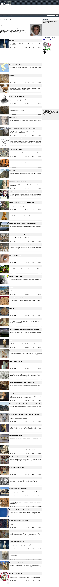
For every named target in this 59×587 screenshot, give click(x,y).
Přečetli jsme (51, 113)
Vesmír (50, 114)
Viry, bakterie (53, 114)
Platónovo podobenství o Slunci (15, 255)
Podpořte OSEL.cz (31, 15)
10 (39, 71)
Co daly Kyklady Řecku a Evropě (15, 64)
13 (39, 453)
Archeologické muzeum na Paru (15, 361)
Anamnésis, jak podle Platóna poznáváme (17, 181)
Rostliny (57, 113)
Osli (54, 112)
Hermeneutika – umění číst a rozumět (16, 96)
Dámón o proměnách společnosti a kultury (17, 350)
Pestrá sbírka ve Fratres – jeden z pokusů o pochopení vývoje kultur (22, 128)
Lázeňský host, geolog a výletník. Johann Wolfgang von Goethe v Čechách (24, 191)
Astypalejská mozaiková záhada (15, 149)
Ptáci (54, 113)
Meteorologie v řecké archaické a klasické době (18, 393)
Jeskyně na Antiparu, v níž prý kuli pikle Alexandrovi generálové (22, 382)
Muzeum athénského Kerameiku (15, 435)
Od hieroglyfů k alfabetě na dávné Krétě (17, 297)
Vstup (22, 15)
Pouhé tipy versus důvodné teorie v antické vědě (19, 456)
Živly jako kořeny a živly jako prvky (16, 573)
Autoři (7, 15)
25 (39, 336)
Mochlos (11, 287)
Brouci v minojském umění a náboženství (17, 85)
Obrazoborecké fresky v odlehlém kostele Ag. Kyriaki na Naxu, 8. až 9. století (24, 530)
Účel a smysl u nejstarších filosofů (16, 562)
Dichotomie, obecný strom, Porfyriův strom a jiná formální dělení (22, 138)
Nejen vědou (51, 112)
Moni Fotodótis (12, 170)
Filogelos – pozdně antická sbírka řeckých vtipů (18, 520)
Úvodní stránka (45, 110)
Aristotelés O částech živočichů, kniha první (18, 446)
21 (39, 506)
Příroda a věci (12, 265)
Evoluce (54, 111)
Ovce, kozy (44, 113)
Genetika (44, 112)
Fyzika (57, 111)
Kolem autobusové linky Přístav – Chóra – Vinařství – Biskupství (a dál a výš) (24, 403)
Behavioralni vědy (50, 110)
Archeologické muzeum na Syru (15, 107)
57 (39, 283)
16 (39, 135)
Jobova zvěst (11, 75)
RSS (26, 15)
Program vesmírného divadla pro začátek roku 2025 (19, 509)
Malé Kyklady (12, 40)
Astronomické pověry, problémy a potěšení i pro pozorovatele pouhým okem (24, 329)
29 (39, 315)
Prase (47, 113)
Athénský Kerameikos (13, 424)
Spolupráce (12, 15)
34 (39, 474)
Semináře (44, 114)
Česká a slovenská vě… (46, 111)
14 (39, 114)
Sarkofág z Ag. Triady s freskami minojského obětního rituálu (21, 234)
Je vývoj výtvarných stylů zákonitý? (16, 541)
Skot (47, 114)
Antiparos (11, 340)
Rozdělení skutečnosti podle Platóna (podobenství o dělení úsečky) (22, 223)
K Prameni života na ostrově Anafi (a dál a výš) (18, 488)
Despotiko (11, 318)
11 (39, 400)
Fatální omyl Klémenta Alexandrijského (17, 477)
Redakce (2, 15)
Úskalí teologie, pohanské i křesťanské (17, 467)
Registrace (17, 15)
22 (39, 230)
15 (39, 124)
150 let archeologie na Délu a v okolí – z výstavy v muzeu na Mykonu (23, 552)
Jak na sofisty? (12, 371)
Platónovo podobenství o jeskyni (15, 276)
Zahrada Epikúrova (13, 117)
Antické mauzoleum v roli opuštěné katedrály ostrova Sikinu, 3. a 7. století (24, 414)
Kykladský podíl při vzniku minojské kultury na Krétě (20, 244)
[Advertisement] (42, 7)
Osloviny (57, 112)
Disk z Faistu (11, 308)
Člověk (51, 111)
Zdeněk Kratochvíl (14, 47)
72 (39, 82)
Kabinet (48, 112)
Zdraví (48, 115)
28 (39, 188)
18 (39, 241)
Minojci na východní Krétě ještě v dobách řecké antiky (20, 212)
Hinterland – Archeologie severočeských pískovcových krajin (21, 202)
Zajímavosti (44, 115)
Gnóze (10, 499)
